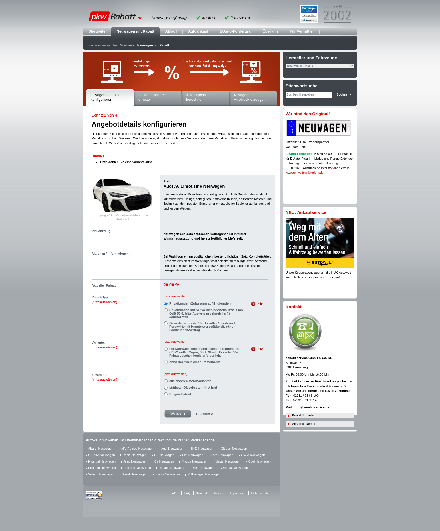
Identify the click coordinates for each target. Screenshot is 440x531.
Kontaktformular (303, 415)
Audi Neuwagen (172, 448)
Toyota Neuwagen (167, 474)
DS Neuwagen (164, 455)
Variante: (104, 345)
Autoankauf (198, 31)
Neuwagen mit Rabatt (135, 31)
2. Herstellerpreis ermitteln (152, 97)
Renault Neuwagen (172, 467)
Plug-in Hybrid (180, 394)
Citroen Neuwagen (234, 448)
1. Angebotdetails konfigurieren (105, 97)
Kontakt (201, 493)
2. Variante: (104, 377)
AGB (175, 493)
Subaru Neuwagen (101, 474)
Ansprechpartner (303, 423)
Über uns (270, 31)
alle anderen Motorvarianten (190, 381)
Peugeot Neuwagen (102, 467)
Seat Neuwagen (204, 467)
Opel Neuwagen (259, 461)
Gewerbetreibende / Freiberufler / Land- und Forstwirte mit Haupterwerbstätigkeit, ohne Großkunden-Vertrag (202, 326)
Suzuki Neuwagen (134, 474)
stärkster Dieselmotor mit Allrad (193, 387)
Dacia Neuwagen (135, 455)
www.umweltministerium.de (305, 172)
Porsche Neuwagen (137, 467)
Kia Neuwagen (164, 461)
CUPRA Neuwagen (101, 455)
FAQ (187, 493)
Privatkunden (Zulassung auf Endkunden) (200, 303)
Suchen (342, 94)
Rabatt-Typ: (104, 299)
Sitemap (218, 493)
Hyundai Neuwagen (102, 461)
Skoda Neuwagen (235, 467)
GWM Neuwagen (253, 455)
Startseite (96, 31)
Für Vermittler (302, 31)
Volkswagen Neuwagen (204, 474)
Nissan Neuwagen (227, 461)
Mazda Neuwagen (194, 461)
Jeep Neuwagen (134, 461)
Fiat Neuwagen (192, 455)
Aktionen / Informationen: (111, 253)
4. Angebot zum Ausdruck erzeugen (250, 97)
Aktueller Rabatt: (104, 285)
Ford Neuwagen (222, 455)
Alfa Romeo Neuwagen (137, 448)
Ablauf (171, 31)
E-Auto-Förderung (235, 31)
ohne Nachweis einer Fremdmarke (195, 362)
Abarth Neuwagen (100, 448)
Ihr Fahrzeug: (102, 231)
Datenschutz (260, 493)
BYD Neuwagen (202, 448)
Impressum (237, 493)
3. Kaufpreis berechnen (196, 97)
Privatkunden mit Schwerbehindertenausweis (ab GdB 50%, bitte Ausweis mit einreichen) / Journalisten (206, 313)
